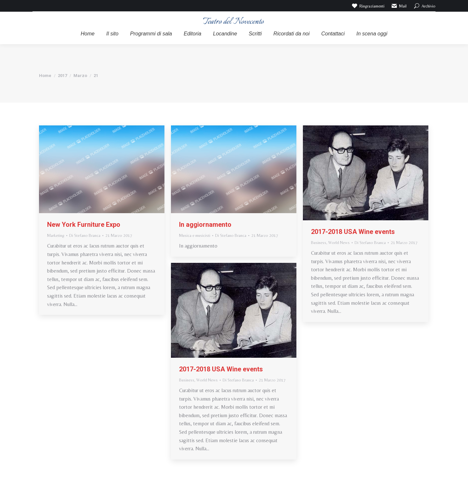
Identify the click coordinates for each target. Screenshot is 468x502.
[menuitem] (87, 33)
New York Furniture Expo (83, 224)
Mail (399, 5)
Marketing (55, 235)
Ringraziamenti (367, 5)
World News (339, 242)
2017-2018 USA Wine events (353, 232)
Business (318, 242)
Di (84, 235)
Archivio (424, 5)
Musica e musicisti (194, 235)
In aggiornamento (205, 224)
